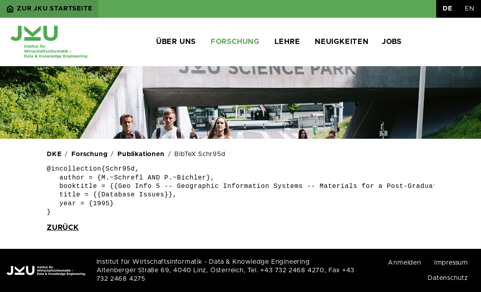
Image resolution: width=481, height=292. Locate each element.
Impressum (451, 262)
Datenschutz (448, 278)
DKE (54, 154)
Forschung (235, 42)
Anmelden (404, 262)
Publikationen (140, 154)
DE (447, 8)
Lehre (287, 42)
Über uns (176, 42)
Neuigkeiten (342, 42)
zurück (63, 228)
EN (470, 8)
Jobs (392, 42)
